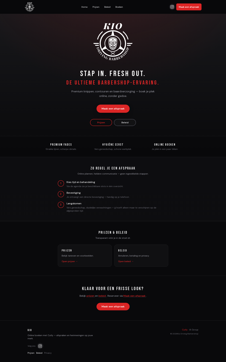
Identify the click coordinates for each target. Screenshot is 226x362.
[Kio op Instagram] (172, 7)
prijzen (90, 296)
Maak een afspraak (189, 6)
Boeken (119, 6)
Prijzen (96, 6)
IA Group (193, 329)
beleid (102, 296)
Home (84, 6)
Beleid (107, 6)
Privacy (48, 352)
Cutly (185, 329)
